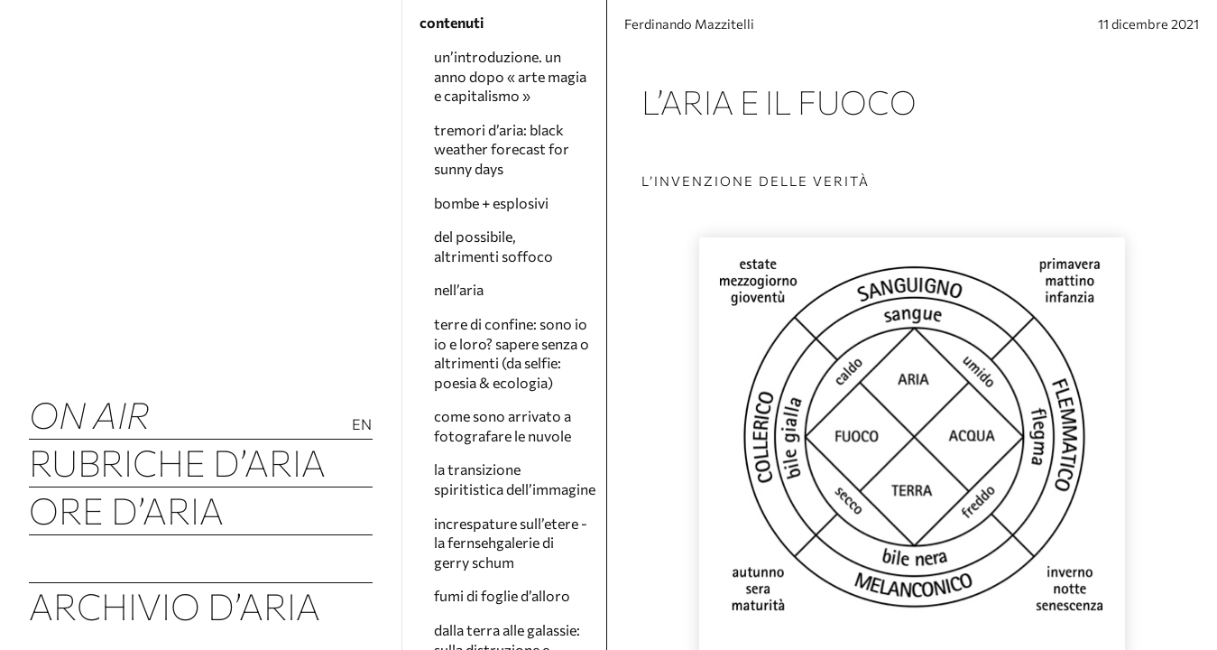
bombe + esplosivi (491, 202)
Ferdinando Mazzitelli (705, 29)
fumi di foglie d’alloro (502, 595)
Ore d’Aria (126, 510)
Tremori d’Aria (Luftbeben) (201, 557)
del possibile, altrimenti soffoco (493, 246)
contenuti (451, 22)
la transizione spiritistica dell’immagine (514, 478)
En (362, 423)
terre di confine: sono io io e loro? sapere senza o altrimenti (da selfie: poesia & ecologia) (511, 353)
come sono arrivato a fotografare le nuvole (502, 425)
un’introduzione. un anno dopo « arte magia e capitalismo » (510, 76)
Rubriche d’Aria (177, 462)
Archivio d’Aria (174, 605)
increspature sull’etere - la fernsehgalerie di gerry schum (510, 543)
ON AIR (89, 414)
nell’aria (459, 289)
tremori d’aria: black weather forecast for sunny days (501, 149)
